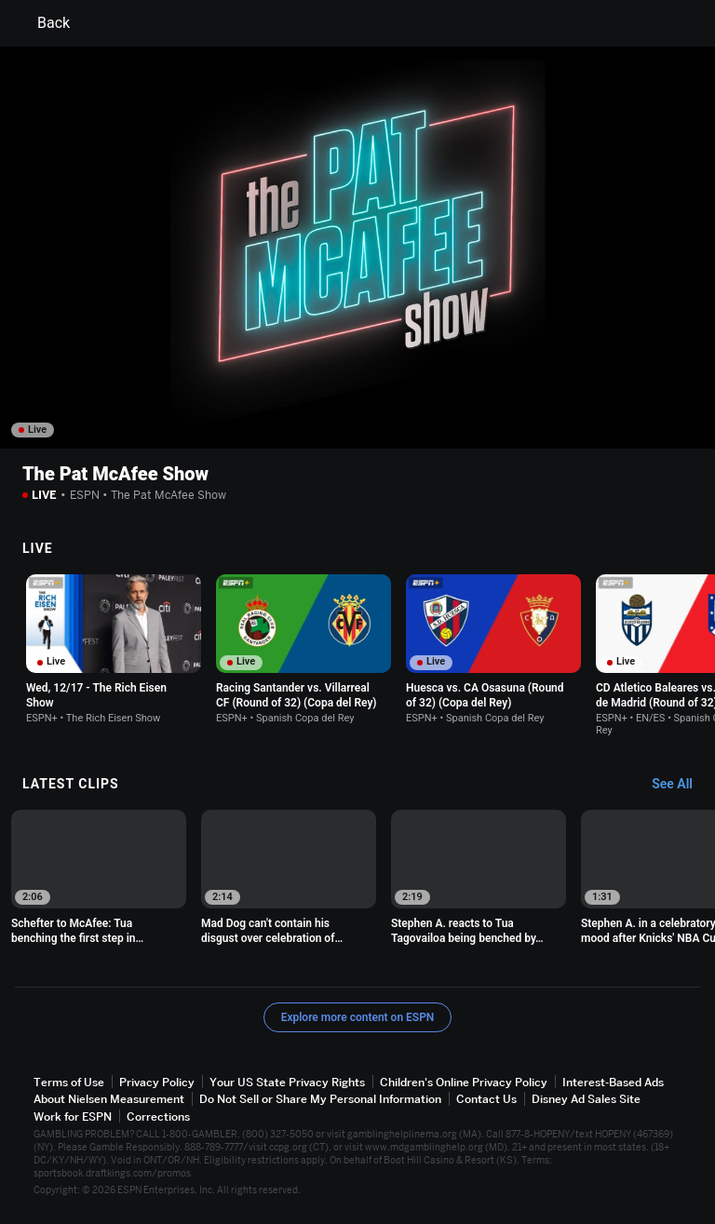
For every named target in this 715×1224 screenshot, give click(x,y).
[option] (113, 649)
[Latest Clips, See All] (681, 784)
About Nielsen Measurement (109, 1099)
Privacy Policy (157, 1082)
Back (42, 23)
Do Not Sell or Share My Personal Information (320, 1099)
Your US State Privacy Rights (287, 1082)
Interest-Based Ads (613, 1082)
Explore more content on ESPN (358, 1017)
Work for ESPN (73, 1116)
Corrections (158, 1116)
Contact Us (486, 1099)
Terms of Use (69, 1082)
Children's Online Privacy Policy (463, 1082)
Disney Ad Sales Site (586, 1099)
